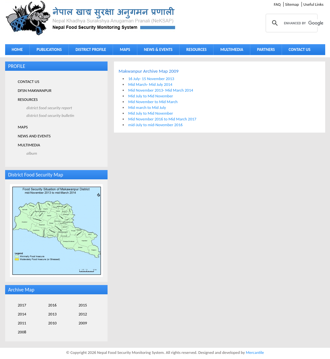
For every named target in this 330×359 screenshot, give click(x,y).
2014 (22, 314)
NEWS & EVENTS (158, 49)
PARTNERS (266, 49)
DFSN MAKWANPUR (35, 90)
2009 (83, 323)
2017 (22, 305)
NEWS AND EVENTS (34, 136)
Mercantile (255, 352)
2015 (83, 305)
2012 (83, 314)
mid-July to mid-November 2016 (155, 124)
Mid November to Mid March (153, 101)
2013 (52, 314)
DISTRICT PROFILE (89, 51)
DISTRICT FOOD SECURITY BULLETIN (50, 115)
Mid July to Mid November (150, 96)
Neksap (91, 18)
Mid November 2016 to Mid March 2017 (162, 119)
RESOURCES (195, 51)
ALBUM (32, 153)
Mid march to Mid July (147, 107)
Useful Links (313, 4)
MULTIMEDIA (230, 51)
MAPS (123, 51)
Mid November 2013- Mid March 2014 (160, 90)
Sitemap (292, 4)
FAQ (277, 4)
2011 (22, 323)
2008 (22, 332)
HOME (17, 49)
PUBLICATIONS (47, 51)
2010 (52, 323)
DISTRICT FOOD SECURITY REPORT (49, 107)
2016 (52, 305)
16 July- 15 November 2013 (151, 78)
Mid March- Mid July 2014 (150, 84)
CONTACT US (299, 49)
